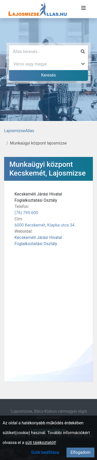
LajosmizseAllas (19, 130)
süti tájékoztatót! (40, 442)
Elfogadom (80, 452)
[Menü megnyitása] (83, 8)
